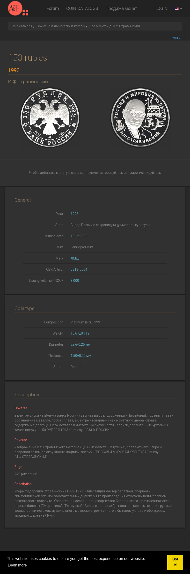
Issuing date (54, 236)
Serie (59, 225)
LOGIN (161, 8)
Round (75, 367)
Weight (58, 333)
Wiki (176, 38)
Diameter (56, 344)
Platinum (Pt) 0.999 (85, 322)
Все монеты (98, 26)
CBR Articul (54, 269)
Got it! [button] (175, 562)
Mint (60, 247)
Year (59, 214)
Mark (59, 258)
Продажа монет (121, 8)
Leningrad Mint (82, 247)
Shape (58, 367)
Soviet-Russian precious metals (61, 26)
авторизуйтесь (111, 173)
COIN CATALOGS (82, 8)
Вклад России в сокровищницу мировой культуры (110, 225)
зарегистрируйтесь (145, 173)
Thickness (55, 356)
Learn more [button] (17, 565)
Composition (53, 322)
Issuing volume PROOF (46, 281)
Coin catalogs (22, 26)
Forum (53, 8)
